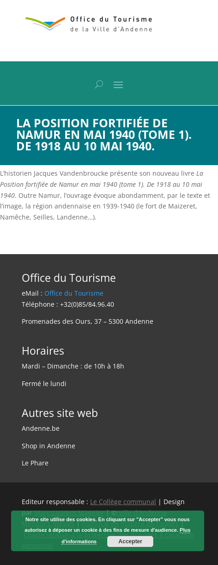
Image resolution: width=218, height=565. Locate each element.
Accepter (130, 541)
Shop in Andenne (48, 445)
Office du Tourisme (73, 293)
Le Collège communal (123, 501)
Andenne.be (41, 428)
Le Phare (35, 462)
